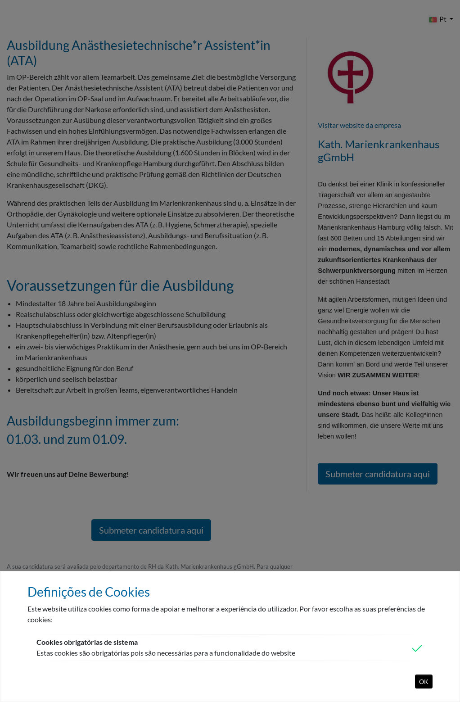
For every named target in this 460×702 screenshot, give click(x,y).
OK (423, 681)
